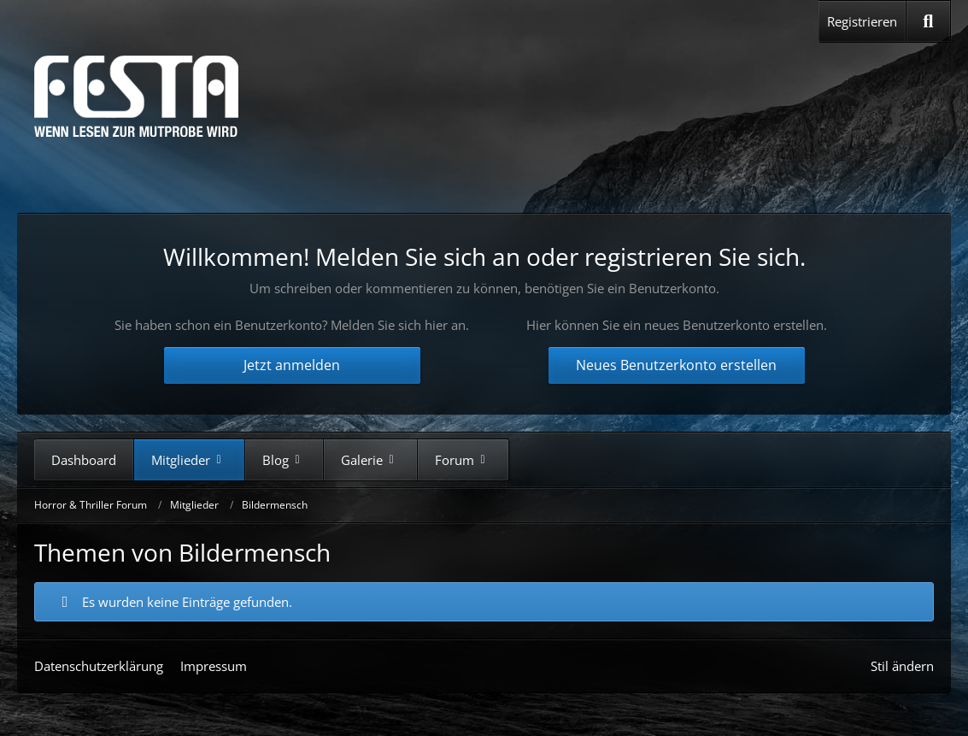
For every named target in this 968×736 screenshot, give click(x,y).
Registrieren (862, 21)
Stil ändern (902, 665)
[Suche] (928, 21)
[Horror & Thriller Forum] (136, 96)
